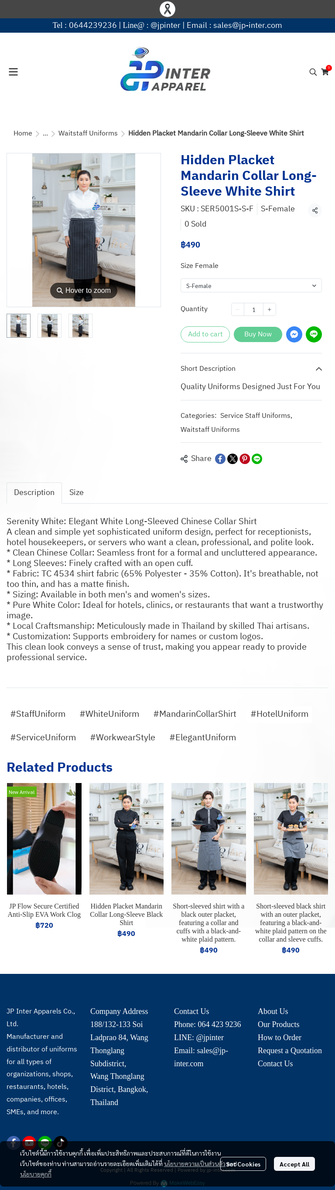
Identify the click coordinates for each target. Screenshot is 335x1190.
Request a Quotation (290, 1050)
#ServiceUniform (43, 738)
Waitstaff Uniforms (88, 133)
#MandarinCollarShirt (194, 714)
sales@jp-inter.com (247, 25)
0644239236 (93, 25)
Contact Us (275, 1063)
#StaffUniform (37, 714)
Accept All (294, 1164)
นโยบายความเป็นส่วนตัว (195, 1163)
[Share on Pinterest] (244, 459)
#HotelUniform (279, 714)
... (45, 133)
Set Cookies (243, 1164)
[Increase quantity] (269, 309)
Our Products (279, 1024)
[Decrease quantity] (238, 309)
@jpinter (165, 25)
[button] (313, 72)
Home (23, 133)
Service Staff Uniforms (256, 416)
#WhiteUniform (109, 714)
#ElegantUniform (202, 738)
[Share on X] (232, 459)
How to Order (279, 1037)
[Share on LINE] (257, 459)
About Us (273, 1011)
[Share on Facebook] (220, 459)
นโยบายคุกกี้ (35, 1174)
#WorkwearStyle (122, 738)
